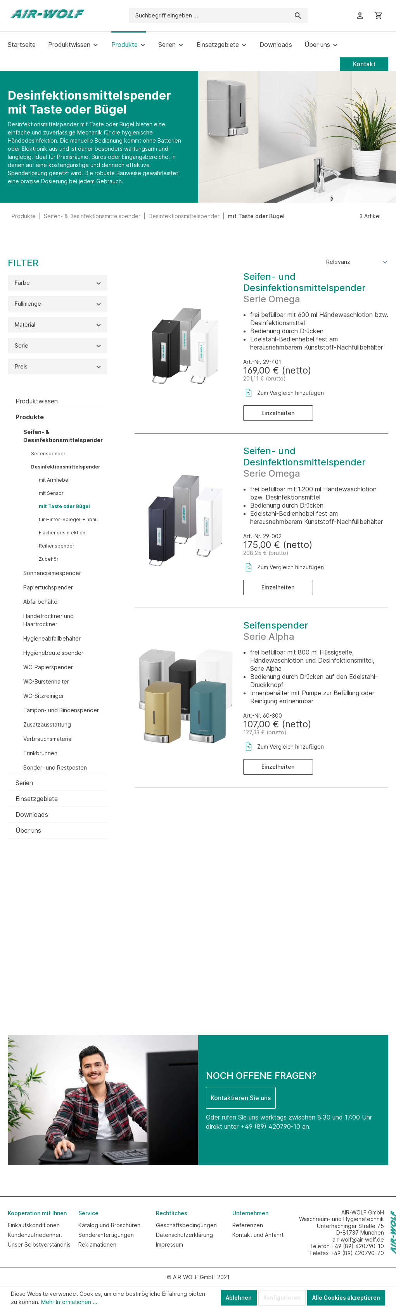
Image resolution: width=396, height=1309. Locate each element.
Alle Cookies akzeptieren (346, 1297)
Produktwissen (37, 401)
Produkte (30, 417)
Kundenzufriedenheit (35, 1234)
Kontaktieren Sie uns (241, 1098)
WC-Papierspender (48, 667)
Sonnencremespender (52, 573)
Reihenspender (56, 546)
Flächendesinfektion (62, 533)
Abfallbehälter (41, 601)
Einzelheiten (277, 413)
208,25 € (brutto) (266, 552)
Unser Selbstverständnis (39, 1244)
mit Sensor (51, 493)
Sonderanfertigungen (106, 1234)
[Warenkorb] (378, 15)
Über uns (28, 830)
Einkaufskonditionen (34, 1225)
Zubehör (49, 559)
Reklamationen (97, 1244)
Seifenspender (48, 453)
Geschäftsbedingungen (186, 1225)
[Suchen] (298, 15)
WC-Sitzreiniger (43, 695)
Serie (58, 345)
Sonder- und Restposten (55, 767)
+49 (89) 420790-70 (357, 1253)
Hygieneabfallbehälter (52, 638)
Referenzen (247, 1225)
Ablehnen (239, 1297)
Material (58, 324)
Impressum (169, 1244)
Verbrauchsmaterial (48, 738)
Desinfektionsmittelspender (65, 467)
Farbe (58, 282)
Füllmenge (58, 303)
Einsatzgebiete (37, 799)
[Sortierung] (357, 261)
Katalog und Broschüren (109, 1225)
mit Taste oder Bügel (64, 506)
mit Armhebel (54, 480)
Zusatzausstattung (47, 724)
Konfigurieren (282, 1297)
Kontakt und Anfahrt (258, 1234)
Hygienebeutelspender (53, 652)
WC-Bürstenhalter (46, 681)
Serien (24, 783)
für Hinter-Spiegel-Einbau (68, 519)
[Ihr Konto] (360, 15)
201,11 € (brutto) (264, 378)
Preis (58, 366)
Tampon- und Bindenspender (61, 710)
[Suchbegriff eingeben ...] (209, 15)
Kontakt (364, 64)
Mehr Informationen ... (69, 1302)
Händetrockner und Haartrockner (48, 620)
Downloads (32, 814)
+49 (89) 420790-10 (270, 1126)
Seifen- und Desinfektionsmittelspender (304, 282)
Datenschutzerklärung (184, 1234)
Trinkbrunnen (40, 753)
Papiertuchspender (48, 587)
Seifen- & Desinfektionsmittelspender (63, 436)
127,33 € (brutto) (265, 732)
